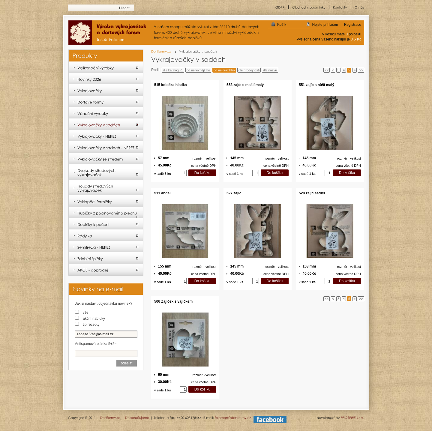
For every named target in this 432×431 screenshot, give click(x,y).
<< (326, 70)
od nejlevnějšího (198, 70)
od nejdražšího (224, 70)
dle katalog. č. (173, 70)
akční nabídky (94, 318)
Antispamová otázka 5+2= (96, 344)
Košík (281, 24)
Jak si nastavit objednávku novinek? (103, 303)
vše (85, 312)
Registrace (352, 24)
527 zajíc (233, 193)
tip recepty (91, 324)
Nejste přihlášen (325, 24)
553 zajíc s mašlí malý (245, 85)
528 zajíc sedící (312, 193)
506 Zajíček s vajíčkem (173, 301)
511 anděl (162, 193)
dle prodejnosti (249, 70)
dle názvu (270, 70)
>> (361, 70)
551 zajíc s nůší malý (316, 85)
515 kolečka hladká (170, 85)
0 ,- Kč (356, 39)
